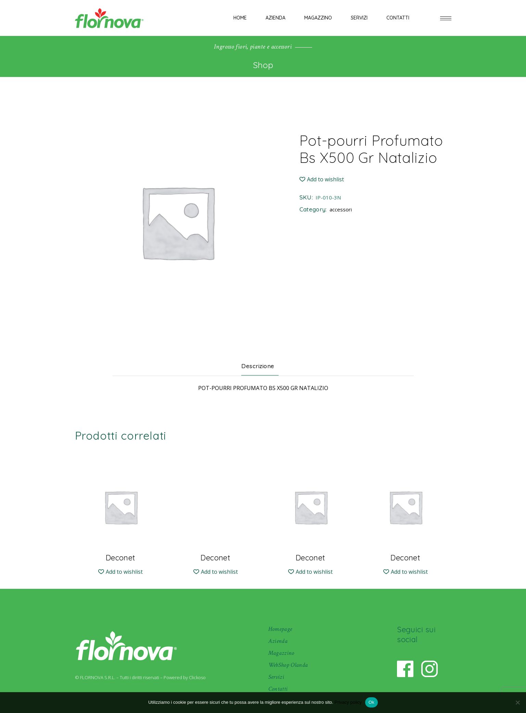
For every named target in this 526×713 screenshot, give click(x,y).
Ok (371, 702)
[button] (321, 179)
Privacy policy (347, 702)
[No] (517, 702)
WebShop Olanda (288, 665)
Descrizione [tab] (257, 366)
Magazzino (281, 653)
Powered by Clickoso (185, 677)
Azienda (278, 641)
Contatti (278, 689)
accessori (341, 209)
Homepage (280, 629)
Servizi (276, 677)
